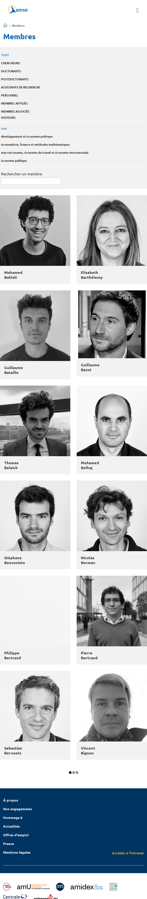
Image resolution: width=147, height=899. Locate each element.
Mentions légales (17, 852)
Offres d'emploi (16, 835)
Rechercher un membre (21, 173)
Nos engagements (17, 809)
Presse (8, 843)
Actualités (11, 826)
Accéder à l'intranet (128, 853)
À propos (10, 800)
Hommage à (12, 817)
